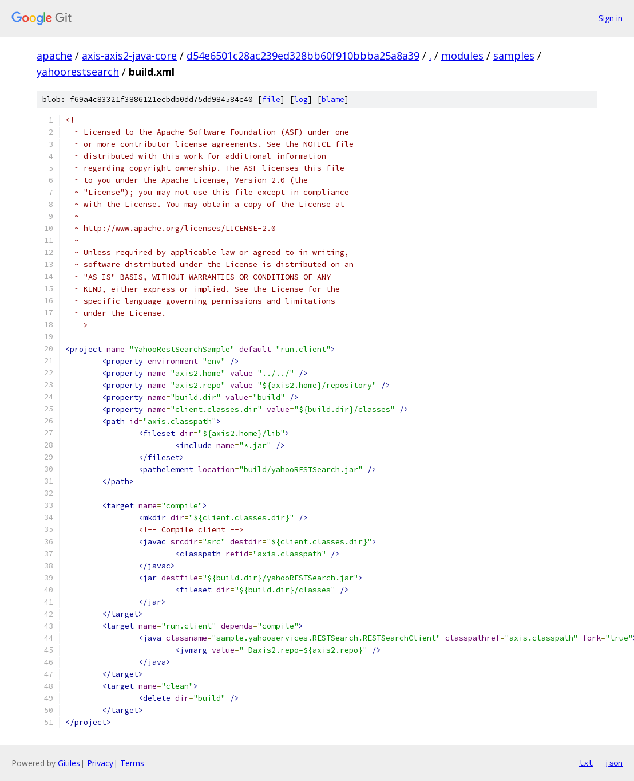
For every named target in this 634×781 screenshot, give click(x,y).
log (301, 99)
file (271, 99)
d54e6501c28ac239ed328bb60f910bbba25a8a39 (303, 55)
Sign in (611, 18)
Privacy (100, 763)
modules (462, 55)
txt (586, 763)
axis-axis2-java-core (129, 55)
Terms (132, 763)
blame (333, 99)
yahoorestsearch (78, 72)
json (613, 763)
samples (513, 55)
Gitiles (69, 763)
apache (54, 55)
